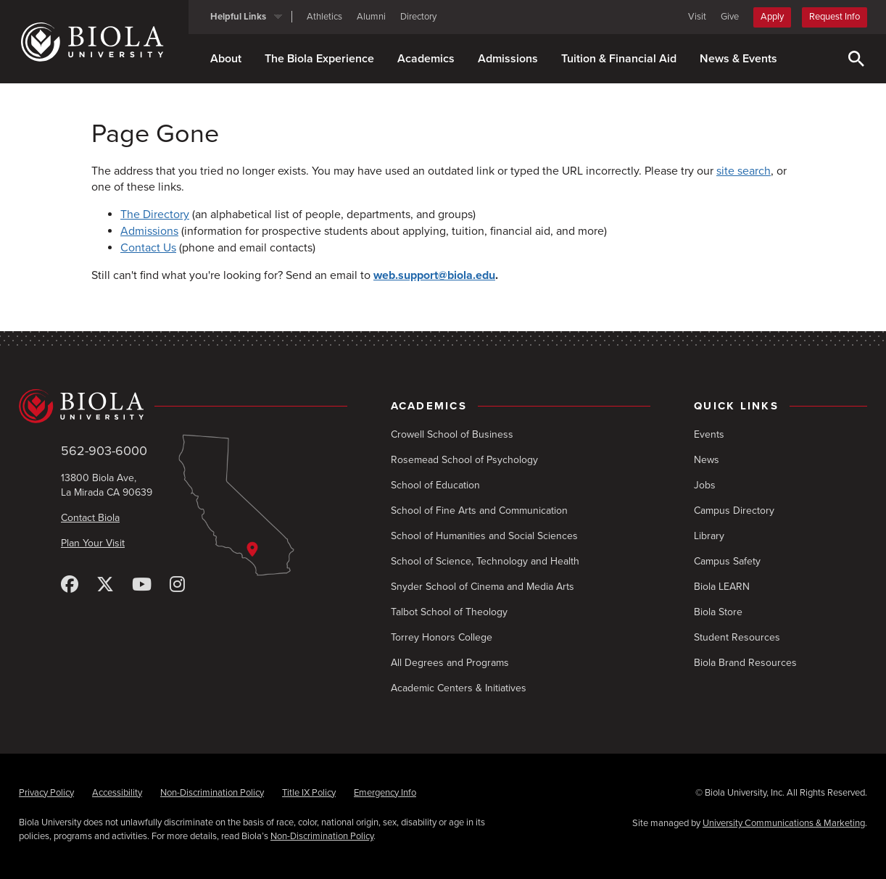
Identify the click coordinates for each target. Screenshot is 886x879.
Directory (418, 16)
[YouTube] (142, 585)
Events (709, 434)
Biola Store (718, 612)
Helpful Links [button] (238, 16)
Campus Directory (734, 510)
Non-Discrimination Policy (212, 793)
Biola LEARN (722, 586)
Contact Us (148, 248)
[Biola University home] (104, 42)
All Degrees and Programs (450, 663)
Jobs (705, 485)
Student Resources (737, 637)
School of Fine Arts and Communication (479, 510)
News (706, 460)
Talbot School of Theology (449, 612)
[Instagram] (177, 585)
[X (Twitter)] (105, 585)
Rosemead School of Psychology (464, 460)
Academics (426, 58)
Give (730, 16)
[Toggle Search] (856, 58)
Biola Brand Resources (745, 663)
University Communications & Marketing (784, 823)
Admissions (508, 58)
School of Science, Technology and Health (485, 561)
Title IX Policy (309, 793)
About (225, 58)
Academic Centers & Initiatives (458, 688)
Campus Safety (727, 561)
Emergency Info (385, 793)
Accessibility (117, 793)
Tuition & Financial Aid (618, 58)
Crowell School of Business (452, 434)
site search (743, 171)
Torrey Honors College (441, 637)
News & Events (738, 58)
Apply (772, 16)
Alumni (371, 16)
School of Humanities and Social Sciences (484, 536)
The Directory (154, 214)
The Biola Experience (319, 58)
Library (709, 536)
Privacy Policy (46, 793)
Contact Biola (90, 518)
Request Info (834, 16)
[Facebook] (69, 585)
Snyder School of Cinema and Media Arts (482, 586)
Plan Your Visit (93, 543)
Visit (697, 16)
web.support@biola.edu (434, 275)
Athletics (324, 16)
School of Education (435, 485)
